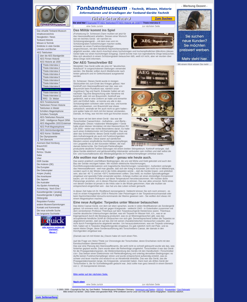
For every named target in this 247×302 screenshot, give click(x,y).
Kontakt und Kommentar (48, 207)
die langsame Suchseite (48, 213)
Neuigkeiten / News (46, 37)
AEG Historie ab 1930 (50, 62)
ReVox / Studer (44, 152)
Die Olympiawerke (48, 136)
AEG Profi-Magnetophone (52, 127)
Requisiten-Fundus (46, 201)
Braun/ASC (42, 146)
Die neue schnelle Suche (49, 210)
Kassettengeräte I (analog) (49, 192)
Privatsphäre (170, 289)
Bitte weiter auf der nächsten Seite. (90, 274)
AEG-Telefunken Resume (52, 117)
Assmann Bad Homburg (48, 143)
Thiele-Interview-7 (51, 83)
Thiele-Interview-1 (51, 65)
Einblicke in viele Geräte (48, 46)
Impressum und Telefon (145, 289)
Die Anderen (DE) (45, 164)
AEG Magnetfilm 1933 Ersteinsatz (56, 123)
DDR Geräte (43, 161)
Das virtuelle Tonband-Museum (51, 31)
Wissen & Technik (45, 43)
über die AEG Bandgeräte (52, 56)
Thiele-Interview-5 (51, 77)
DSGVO (160, 289)
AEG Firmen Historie (49, 59)
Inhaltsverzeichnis (45, 34)
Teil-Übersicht (46, 139)
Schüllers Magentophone (52, 111)
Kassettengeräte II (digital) (49, 195)
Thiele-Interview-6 (51, 80)
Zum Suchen (163, 18)
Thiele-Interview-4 (51, 74)
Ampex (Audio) (44, 173)
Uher (39, 158)
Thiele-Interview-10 (52, 92)
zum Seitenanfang (46, 297)
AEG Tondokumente (49, 102)
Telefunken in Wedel (49, 108)
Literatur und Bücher (46, 49)
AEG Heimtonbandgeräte (52, 130)
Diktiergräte (42, 198)
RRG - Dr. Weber (51, 98)
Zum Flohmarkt (183, 289)
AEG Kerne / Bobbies (50, 133)
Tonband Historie (45, 40)
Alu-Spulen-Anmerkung (48, 185)
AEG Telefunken (44, 52)
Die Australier (43, 182)
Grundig (40, 149)
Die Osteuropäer (44, 170)
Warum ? (53, 232)
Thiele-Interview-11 (52, 95)
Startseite (92, 23)
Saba (39, 155)
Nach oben (79, 282)
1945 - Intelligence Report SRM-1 (56, 120)
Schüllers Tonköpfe (49, 114)
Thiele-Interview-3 (51, 71)
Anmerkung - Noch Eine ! (49, 188)
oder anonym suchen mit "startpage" (53, 228)
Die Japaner (42, 179)
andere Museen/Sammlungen (51, 204)
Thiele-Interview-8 (51, 86)
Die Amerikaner (44, 176)
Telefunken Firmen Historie (52, 105)
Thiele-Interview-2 (51, 68)
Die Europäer (43, 167)
